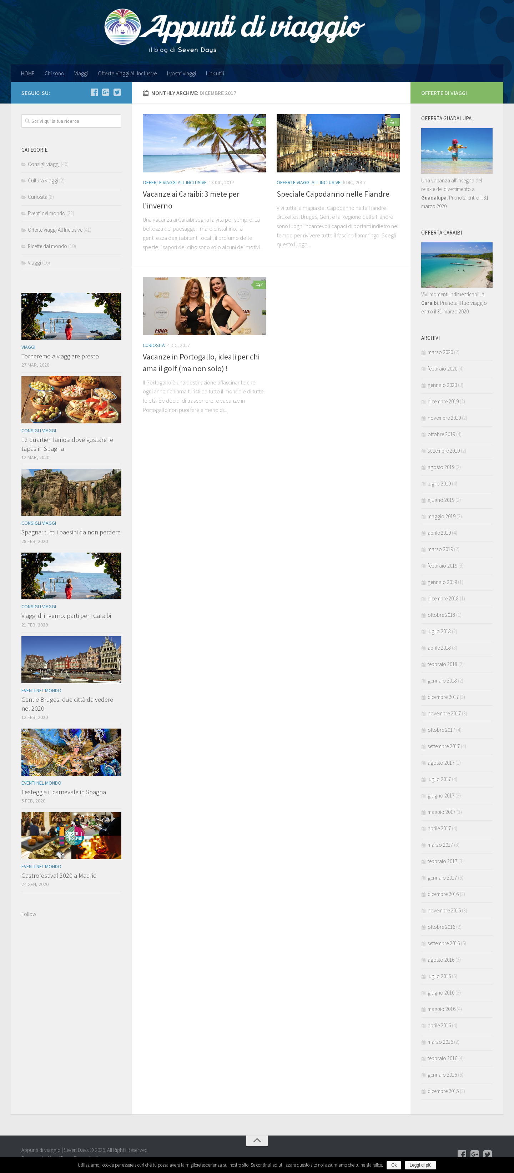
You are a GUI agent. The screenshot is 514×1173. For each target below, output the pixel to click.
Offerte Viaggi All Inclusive (127, 73)
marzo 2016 (440, 1041)
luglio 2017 (439, 779)
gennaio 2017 (442, 877)
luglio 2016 (439, 976)
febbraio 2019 (442, 565)
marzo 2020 (440, 352)
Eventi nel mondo (46, 213)
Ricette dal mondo (47, 246)
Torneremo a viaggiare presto (60, 356)
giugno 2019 (441, 500)
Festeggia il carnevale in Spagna (63, 792)
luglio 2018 (439, 631)
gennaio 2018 (442, 680)
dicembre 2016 (443, 894)
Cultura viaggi (43, 180)
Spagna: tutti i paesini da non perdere (71, 532)
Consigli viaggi (44, 164)
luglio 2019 (439, 483)
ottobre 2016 (441, 926)
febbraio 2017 (442, 861)
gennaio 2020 (442, 385)
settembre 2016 (444, 943)
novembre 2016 (444, 910)
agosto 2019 (441, 467)
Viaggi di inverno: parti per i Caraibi (66, 615)
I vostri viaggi (181, 73)
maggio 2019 (441, 516)
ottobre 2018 (441, 614)
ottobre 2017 (441, 729)
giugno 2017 (441, 795)
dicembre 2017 (443, 697)
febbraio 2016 (442, 1058)
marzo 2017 (440, 844)
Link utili (215, 73)
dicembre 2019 (443, 401)
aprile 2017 (439, 828)
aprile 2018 (439, 647)
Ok (394, 1165)
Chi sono (54, 73)
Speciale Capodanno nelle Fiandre (333, 194)
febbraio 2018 (442, 664)
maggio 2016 (441, 1009)
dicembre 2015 (443, 1091)
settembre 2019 (444, 450)
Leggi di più (420, 1165)
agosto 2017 (441, 762)
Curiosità (154, 345)
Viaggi (81, 73)
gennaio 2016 (442, 1074)
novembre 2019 (444, 417)
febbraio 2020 (442, 368)
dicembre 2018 (443, 598)
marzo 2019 (440, 549)
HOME (28, 73)
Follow (28, 914)
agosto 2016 (441, 959)
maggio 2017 (441, 812)
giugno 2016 (441, 992)
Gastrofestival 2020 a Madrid (59, 875)
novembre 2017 (444, 713)
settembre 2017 (444, 746)
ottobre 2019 (441, 434)
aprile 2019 (439, 532)
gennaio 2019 (442, 582)
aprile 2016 (439, 1025)
